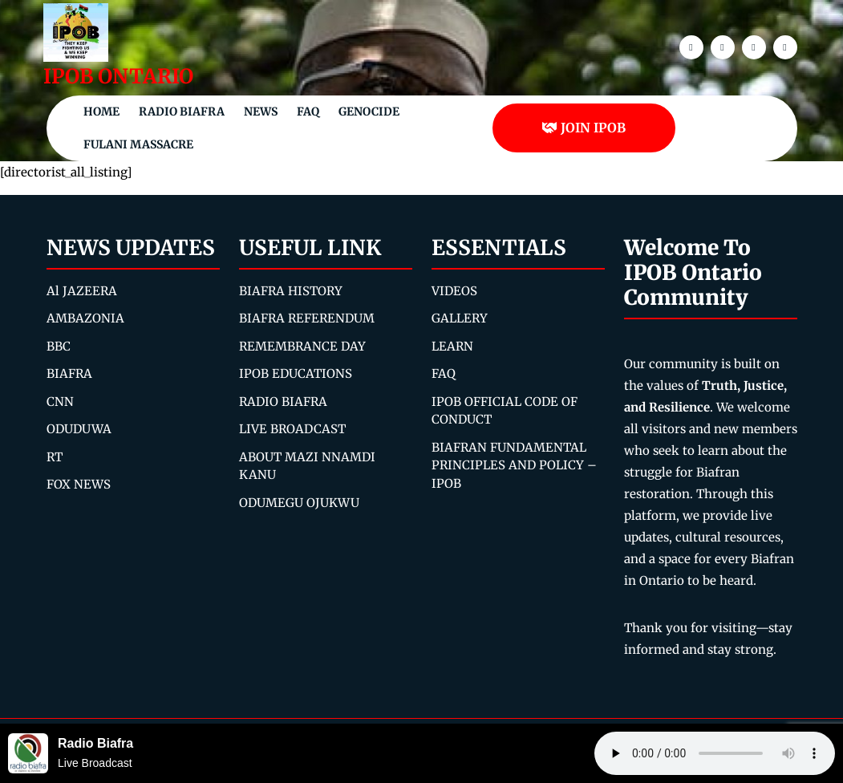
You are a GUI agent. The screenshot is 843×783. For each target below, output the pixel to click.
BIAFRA (69, 373)
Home (101, 111)
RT (55, 457)
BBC (59, 346)
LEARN (452, 346)
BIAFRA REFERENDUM (307, 318)
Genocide (368, 111)
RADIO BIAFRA (283, 401)
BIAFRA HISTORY (290, 290)
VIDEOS (454, 290)
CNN (60, 401)
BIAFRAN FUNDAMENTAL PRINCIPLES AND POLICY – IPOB (514, 465)
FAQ (308, 111)
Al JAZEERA (82, 290)
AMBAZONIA (85, 318)
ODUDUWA (79, 428)
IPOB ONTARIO (118, 76)
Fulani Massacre (138, 144)
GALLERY (460, 318)
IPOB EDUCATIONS (295, 373)
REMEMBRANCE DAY (302, 346)
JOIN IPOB (583, 128)
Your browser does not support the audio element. (714, 753)
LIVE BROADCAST (292, 428)
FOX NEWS (79, 484)
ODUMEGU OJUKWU (299, 502)
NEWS (261, 111)
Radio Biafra (182, 111)
